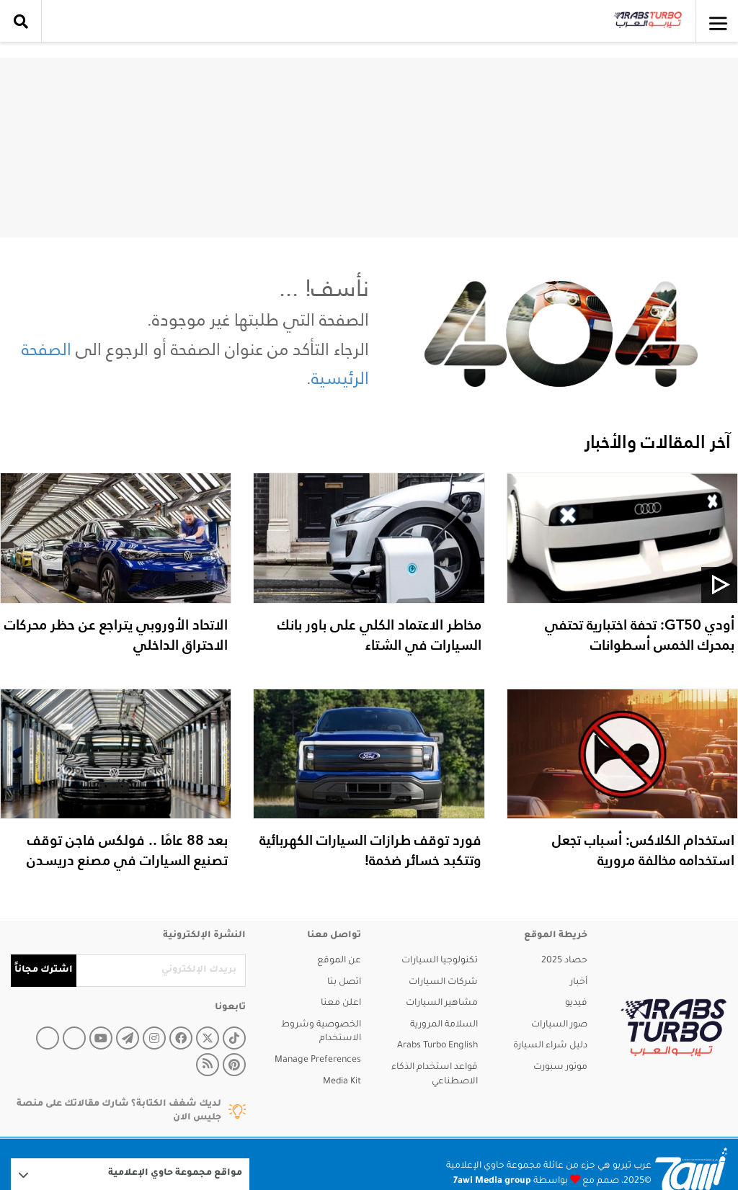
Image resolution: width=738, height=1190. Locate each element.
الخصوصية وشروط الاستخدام (321, 1032)
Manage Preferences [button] (318, 1060)
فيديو (576, 1003)
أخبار (578, 983)
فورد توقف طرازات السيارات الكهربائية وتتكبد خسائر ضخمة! (370, 850)
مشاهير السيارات (442, 1003)
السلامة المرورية (444, 1025)
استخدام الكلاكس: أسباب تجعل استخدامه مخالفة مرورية (643, 850)
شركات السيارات (443, 983)
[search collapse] (21, 21)
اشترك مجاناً (43, 970)
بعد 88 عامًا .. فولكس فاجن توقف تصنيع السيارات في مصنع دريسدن (127, 850)
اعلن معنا (341, 1003)
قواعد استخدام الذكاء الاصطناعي (434, 1074)
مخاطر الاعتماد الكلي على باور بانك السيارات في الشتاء (379, 634)
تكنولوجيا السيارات (439, 961)
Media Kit (342, 1082)
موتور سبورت (560, 1067)
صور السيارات (559, 1025)
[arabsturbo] (673, 1027)
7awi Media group (492, 1181)
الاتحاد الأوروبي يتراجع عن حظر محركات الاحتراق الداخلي (116, 634)
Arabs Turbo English (437, 1046)
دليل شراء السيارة (550, 1046)
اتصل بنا (344, 983)
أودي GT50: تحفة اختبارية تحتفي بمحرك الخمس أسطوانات (639, 634)
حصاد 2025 (564, 961)
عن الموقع (339, 961)
